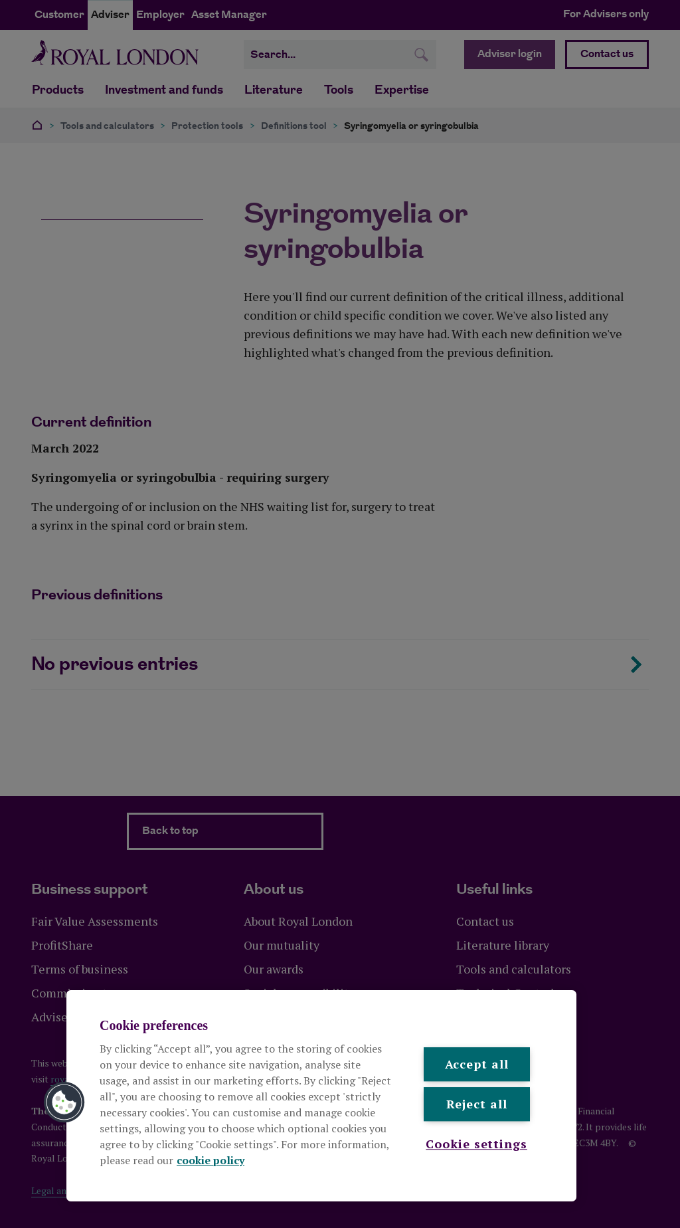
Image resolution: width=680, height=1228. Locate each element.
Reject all (476, 1104)
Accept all (477, 1064)
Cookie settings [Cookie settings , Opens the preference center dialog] (476, 1144)
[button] (64, 1102)
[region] (321, 1095)
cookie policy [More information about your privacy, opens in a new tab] (210, 1160)
